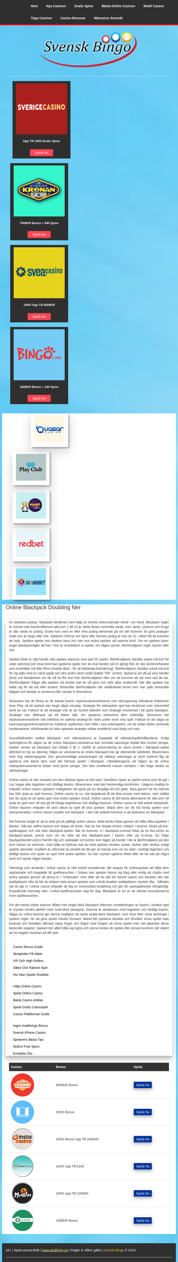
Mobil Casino (153, 6)
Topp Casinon (41, 18)
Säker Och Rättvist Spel (30, 968)
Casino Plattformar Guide (31, 1014)
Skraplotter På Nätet (27, 954)
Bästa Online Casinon (118, 6)
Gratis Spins (83, 6)
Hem (34, 6)
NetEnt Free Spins (26, 1046)
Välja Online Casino (27, 986)
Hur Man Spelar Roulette (31, 975)
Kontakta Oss (22, 1053)
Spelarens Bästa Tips (28, 1039)
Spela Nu (41, 153)
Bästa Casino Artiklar (28, 1000)
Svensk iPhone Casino (29, 1032)
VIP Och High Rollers (28, 961)
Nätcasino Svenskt (108, 18)
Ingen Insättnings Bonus (30, 1025)
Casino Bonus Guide (28, 947)
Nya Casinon (56, 6)
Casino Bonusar (72, 18)
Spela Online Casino (28, 993)
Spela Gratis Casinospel (30, 1007)
